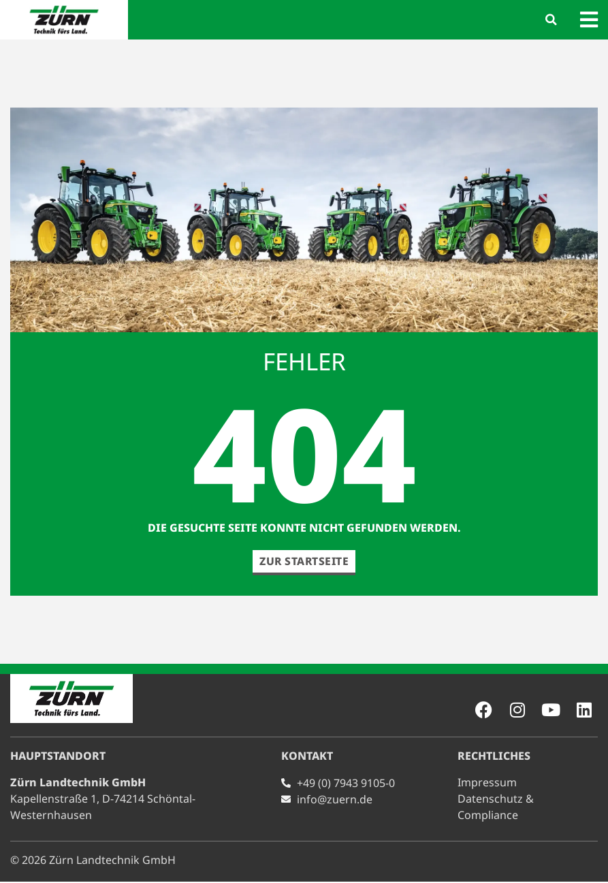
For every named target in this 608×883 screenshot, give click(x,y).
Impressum (487, 783)
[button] (551, 20)
